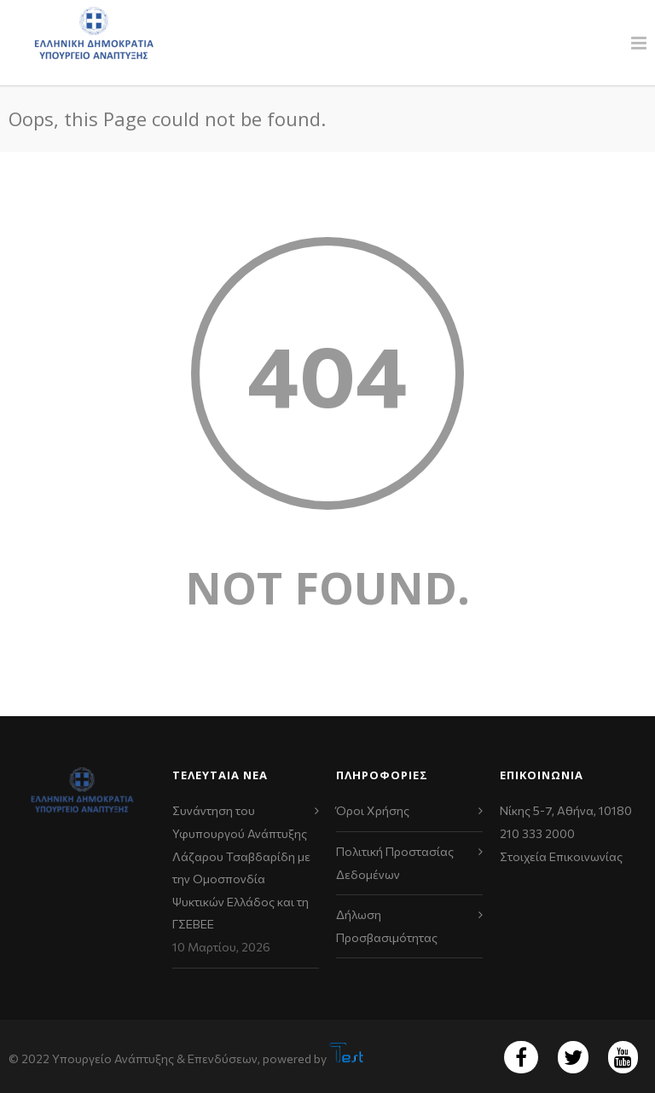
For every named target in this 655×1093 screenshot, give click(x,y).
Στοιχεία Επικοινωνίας (561, 856)
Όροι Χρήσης (372, 810)
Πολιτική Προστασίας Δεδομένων (395, 863)
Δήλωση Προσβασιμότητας (387, 926)
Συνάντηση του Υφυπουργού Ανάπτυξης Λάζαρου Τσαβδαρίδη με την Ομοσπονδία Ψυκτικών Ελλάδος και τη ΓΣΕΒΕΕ (241, 867)
